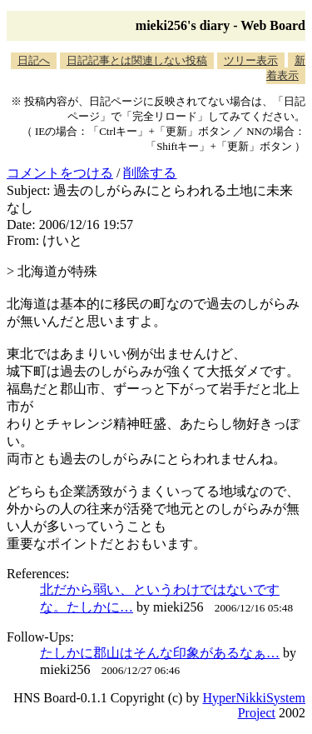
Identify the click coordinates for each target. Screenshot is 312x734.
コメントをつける (60, 173)
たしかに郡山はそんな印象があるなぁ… (160, 653)
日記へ (33, 60)
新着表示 (285, 68)
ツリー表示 (251, 60)
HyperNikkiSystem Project (253, 705)
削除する (149, 173)
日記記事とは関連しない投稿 (137, 60)
